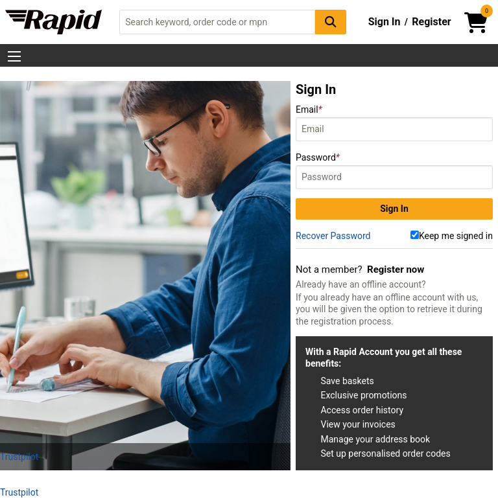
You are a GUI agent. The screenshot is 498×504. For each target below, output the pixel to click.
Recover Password (333, 236)
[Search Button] (330, 22)
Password (394, 170)
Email (394, 122)
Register (431, 22)
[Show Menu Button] (14, 56)
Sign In (384, 22)
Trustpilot (19, 457)
